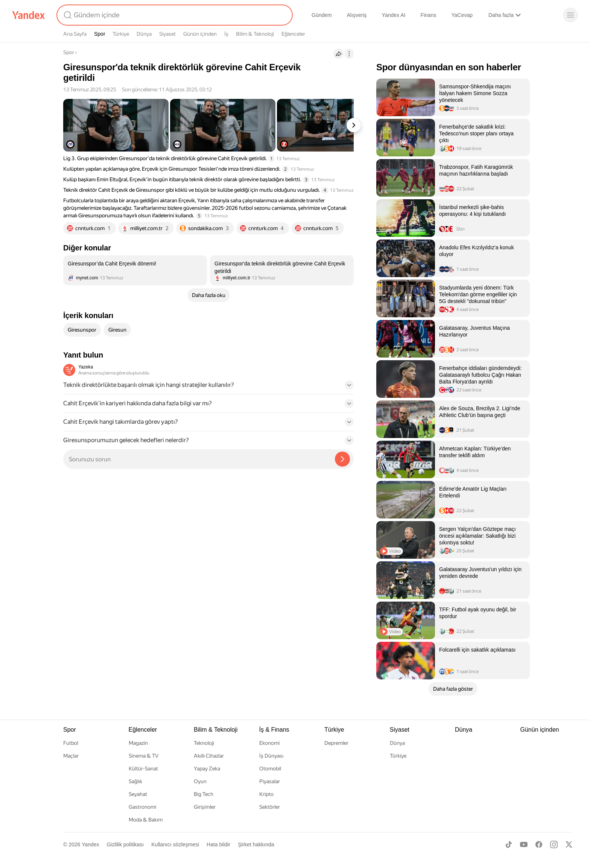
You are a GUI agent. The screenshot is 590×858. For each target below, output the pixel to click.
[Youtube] (523, 844)
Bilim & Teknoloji (255, 34)
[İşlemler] (349, 54)
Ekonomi (269, 743)
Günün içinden (200, 34)
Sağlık (135, 781)
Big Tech (203, 794)
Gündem (322, 15)
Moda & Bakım (146, 820)
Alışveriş (357, 15)
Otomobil (270, 769)
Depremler (336, 743)
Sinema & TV (143, 756)
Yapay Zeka (207, 769)
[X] (569, 844)
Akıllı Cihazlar (209, 756)
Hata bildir (218, 844)
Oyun (200, 781)
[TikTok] (508, 844)
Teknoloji (204, 743)
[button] (208, 387)
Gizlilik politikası (125, 844)
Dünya (144, 34)
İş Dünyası (271, 756)
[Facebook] (539, 844)
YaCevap (462, 15)
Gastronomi (142, 807)
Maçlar (71, 756)
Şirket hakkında (256, 844)
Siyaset (167, 34)
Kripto (266, 794)
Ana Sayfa (75, 34)
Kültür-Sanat (143, 769)
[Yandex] (28, 15)
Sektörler (269, 807)
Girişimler (205, 807)
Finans (428, 15)
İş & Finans (274, 729)
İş (226, 34)
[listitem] (135, 270)
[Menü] (570, 15)
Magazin (138, 743)
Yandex (90, 844)
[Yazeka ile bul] (342, 459)
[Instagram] (554, 844)
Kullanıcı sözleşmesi (175, 844)
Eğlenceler (293, 34)
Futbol (70, 743)
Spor (99, 33)
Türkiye (121, 34)
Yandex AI (394, 15)
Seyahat (138, 794)
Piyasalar (269, 781)
